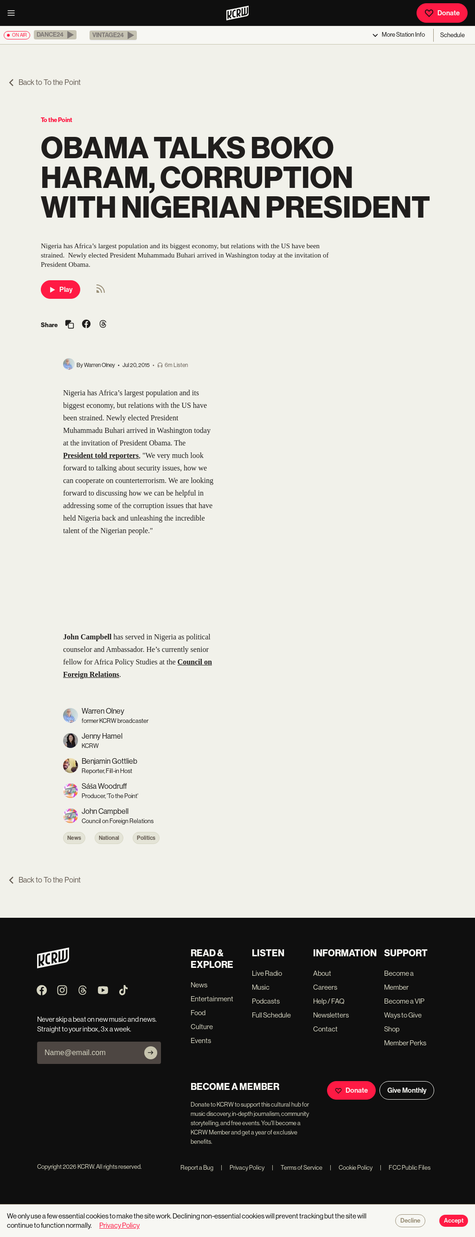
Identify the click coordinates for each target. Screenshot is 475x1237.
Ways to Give (403, 1015)
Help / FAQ (329, 1001)
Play (60, 289)
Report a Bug (196, 1167)
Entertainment (212, 999)
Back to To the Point (44, 82)
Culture (202, 1027)
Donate (442, 13)
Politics (146, 838)
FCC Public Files (405, 1167)
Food (198, 1013)
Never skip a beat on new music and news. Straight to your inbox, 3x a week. (97, 1024)
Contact (325, 1029)
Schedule (452, 35)
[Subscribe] (150, 1052)
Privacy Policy (242, 1167)
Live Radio (267, 973)
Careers (325, 987)
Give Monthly (406, 1090)
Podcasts (266, 1001)
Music (261, 987)
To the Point (56, 119)
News (74, 838)
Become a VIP (404, 1001)
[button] (55, 34)
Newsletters (331, 1015)
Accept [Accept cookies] (453, 1220)
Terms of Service (297, 1167)
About (322, 973)
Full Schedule (271, 1015)
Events (201, 1040)
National (109, 838)
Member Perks (405, 1043)
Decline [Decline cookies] (410, 1220)
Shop (391, 1029)
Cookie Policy (351, 1167)
